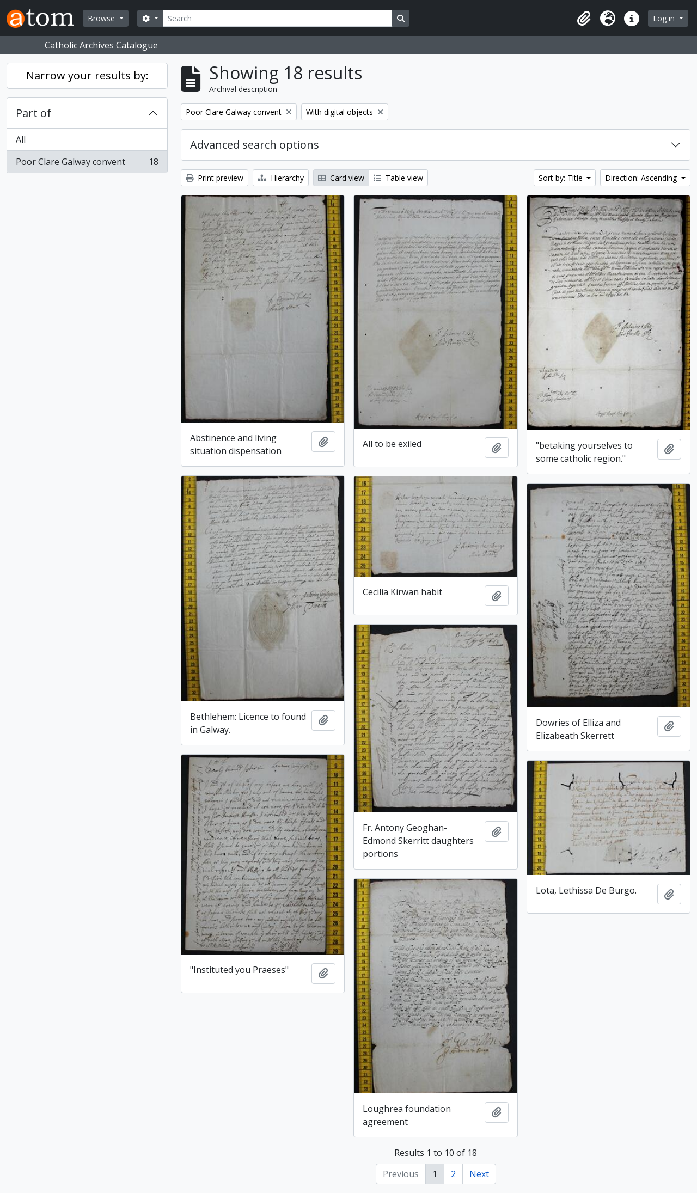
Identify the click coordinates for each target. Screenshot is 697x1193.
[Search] (278, 18)
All (21, 139)
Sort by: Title (562, 178)
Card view (341, 178)
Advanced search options (254, 144)
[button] (584, 18)
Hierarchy (281, 178)
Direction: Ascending (642, 178)
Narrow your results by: (87, 75)
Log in (665, 18)
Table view (398, 178)
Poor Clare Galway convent (86, 164)
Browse (102, 18)
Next (479, 1174)
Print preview (214, 178)
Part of (33, 113)
